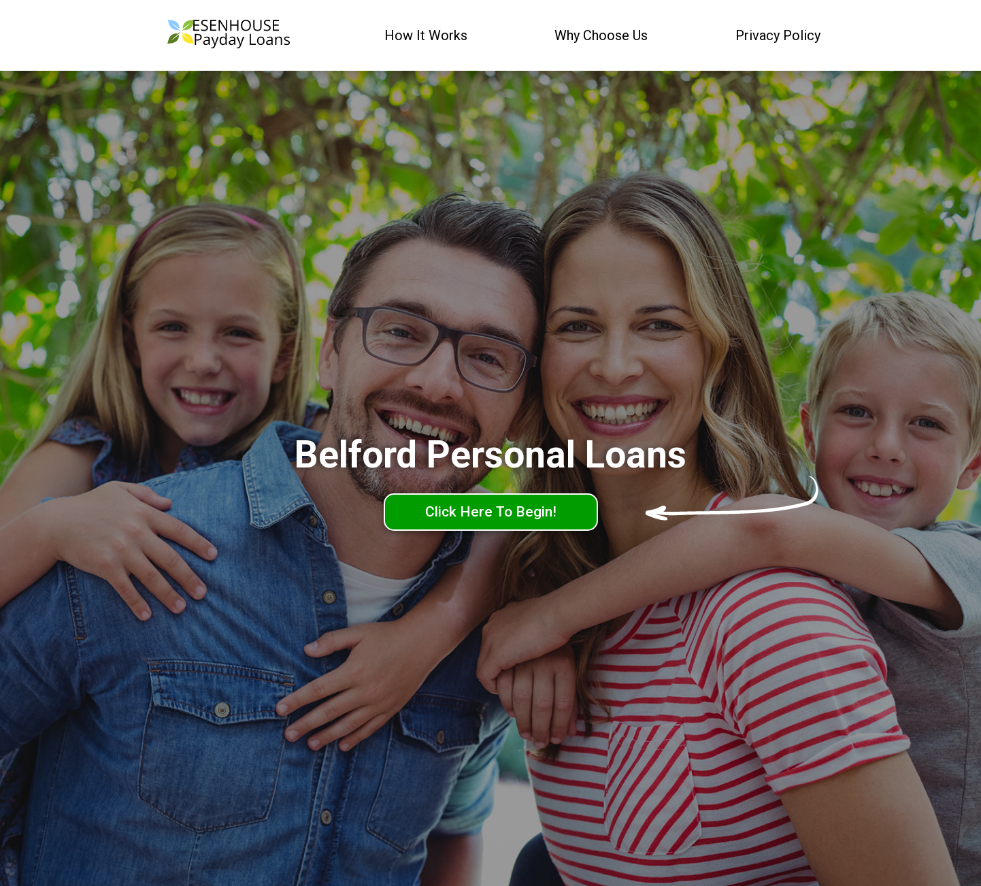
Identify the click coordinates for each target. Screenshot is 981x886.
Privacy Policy (777, 35)
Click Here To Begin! (490, 512)
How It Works (425, 35)
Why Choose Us (601, 35)
